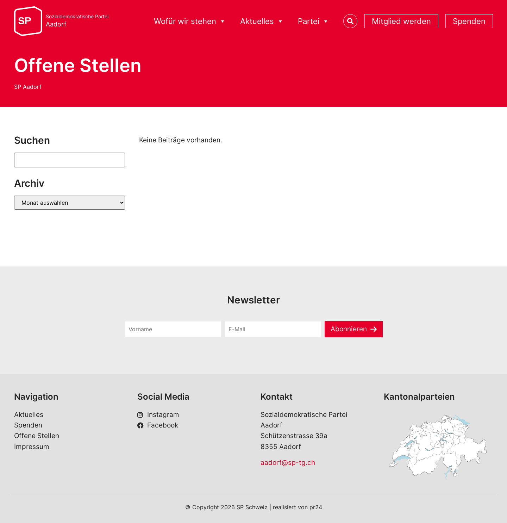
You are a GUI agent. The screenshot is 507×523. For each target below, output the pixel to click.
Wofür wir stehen (190, 21)
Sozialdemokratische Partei (77, 21)
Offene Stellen (36, 436)
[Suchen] (69, 160)
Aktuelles (262, 21)
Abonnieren (349, 329)
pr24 (315, 507)
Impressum (31, 447)
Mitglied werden (401, 21)
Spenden (469, 21)
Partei (313, 21)
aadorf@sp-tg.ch (288, 463)
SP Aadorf (28, 86)
